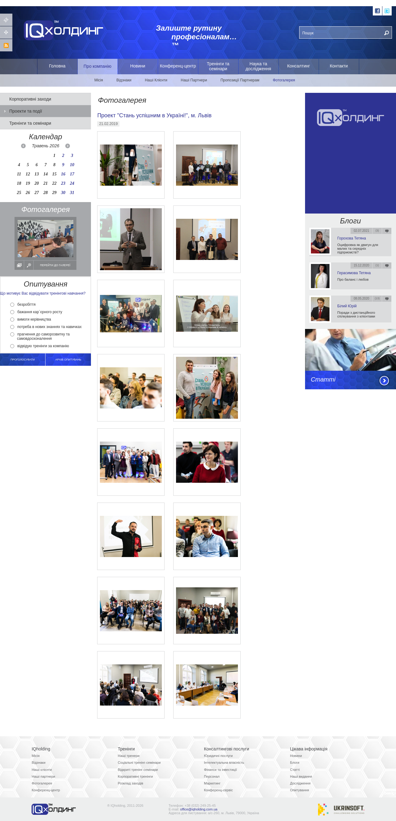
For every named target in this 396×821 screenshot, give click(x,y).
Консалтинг (298, 65)
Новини (137, 65)
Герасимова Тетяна (354, 273)
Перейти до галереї (55, 265)
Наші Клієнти (156, 80)
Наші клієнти (42, 769)
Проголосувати (23, 359)
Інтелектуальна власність (224, 762)
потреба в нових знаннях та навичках (46, 327)
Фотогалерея (284, 80)
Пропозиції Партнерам (240, 80)
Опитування (299, 790)
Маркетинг (212, 783)
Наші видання (301, 776)
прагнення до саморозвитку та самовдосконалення (40, 336)
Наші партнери (43, 776)
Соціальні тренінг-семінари (139, 762)
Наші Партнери (194, 80)
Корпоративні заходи (30, 99)
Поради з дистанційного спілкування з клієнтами (356, 314)
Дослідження (300, 783)
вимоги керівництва (30, 319)
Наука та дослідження (258, 66)
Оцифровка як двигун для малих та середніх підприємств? (357, 248)
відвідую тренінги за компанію (39, 346)
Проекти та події (25, 111)
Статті (323, 379)
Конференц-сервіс (218, 790)
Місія (98, 80)
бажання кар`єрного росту (36, 312)
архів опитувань (68, 359)
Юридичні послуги (218, 756)
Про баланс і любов (352, 279)
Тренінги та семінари (218, 66)
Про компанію (97, 66)
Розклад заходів (130, 783)
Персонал (212, 776)
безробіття (23, 304)
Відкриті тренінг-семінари (138, 769)
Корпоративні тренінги (135, 776)
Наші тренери (129, 756)
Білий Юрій (346, 306)
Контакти (339, 65)
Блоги (350, 221)
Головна (57, 65)
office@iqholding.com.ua (198, 809)
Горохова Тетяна (351, 238)
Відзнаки (123, 80)
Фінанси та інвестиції (220, 769)
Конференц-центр (178, 65)
